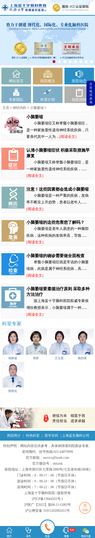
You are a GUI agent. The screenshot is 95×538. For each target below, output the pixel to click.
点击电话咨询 (90, 93)
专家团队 (16, 99)
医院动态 (79, 81)
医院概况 (47, 81)
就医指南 (79, 99)
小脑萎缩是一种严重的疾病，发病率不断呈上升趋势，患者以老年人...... (57, 202)
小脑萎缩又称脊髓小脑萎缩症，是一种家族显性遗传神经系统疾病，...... (57, 169)
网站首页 (16, 81)
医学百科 (51, 435)
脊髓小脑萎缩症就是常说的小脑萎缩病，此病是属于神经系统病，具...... (57, 268)
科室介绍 (47, 99)
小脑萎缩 (37, 108)
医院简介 (14, 435)
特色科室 (33, 435)
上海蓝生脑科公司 (75, 435)
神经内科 (19, 108)
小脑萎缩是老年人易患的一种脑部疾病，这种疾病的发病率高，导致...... (57, 235)
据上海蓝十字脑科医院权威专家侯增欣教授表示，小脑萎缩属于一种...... (57, 307)
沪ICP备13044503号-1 (47, 499)
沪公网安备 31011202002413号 (47, 510)
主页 (5, 108)
